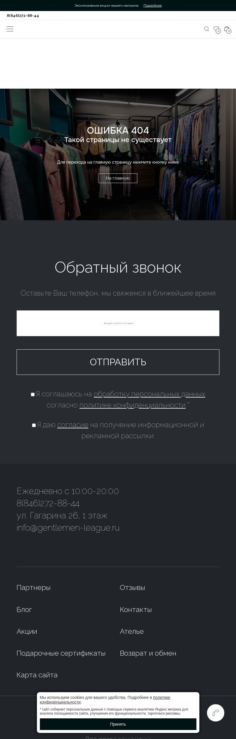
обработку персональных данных (149, 394)
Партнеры (34, 587)
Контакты (136, 609)
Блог (24, 609)
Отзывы (132, 587)
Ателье (132, 631)
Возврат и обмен (148, 653)
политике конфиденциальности (132, 405)
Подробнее (152, 5)
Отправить (118, 362)
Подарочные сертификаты (61, 653)
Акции (27, 631)
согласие (72, 425)
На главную (118, 178)
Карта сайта (37, 675)
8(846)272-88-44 (23, 15)
